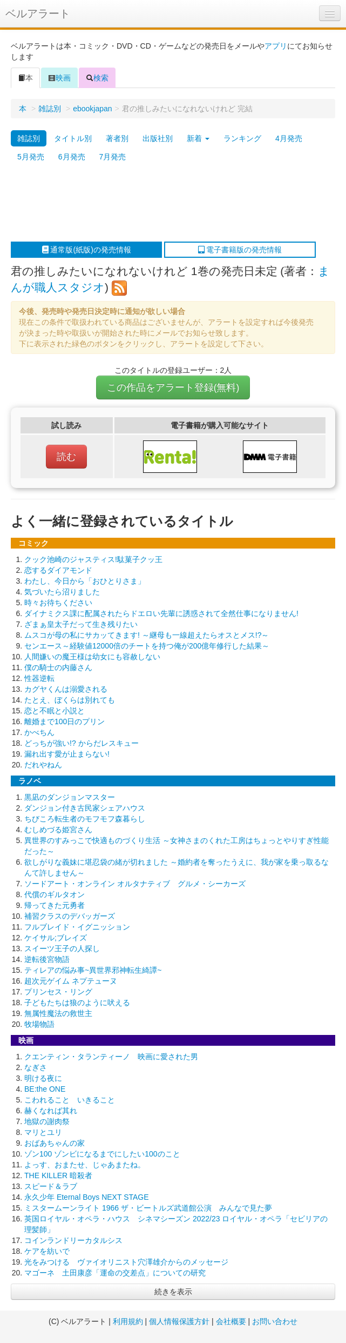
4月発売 (288, 138)
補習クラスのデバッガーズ (69, 916)
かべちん (39, 732)
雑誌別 (49, 108)
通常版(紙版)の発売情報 (86, 249)
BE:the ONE (44, 1089)
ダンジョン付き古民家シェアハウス (84, 808)
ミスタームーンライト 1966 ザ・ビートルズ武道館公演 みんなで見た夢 (148, 1208)
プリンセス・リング (58, 991)
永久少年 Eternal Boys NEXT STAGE (86, 1197)
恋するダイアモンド (58, 570)
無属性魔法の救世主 (58, 1013)
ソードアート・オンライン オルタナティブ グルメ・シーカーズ (135, 883)
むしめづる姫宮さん (58, 829)
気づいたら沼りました (62, 591)
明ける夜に (43, 1078)
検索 (97, 78)
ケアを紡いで (47, 1251)
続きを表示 (173, 1291)
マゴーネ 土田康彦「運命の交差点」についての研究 (115, 1272)
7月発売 (112, 156)
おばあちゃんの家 (54, 1143)
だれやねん (43, 764)
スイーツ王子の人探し (62, 948)
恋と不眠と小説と (54, 710)
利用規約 (128, 1321)
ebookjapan (92, 108)
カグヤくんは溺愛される (65, 689)
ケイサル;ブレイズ (55, 937)
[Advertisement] (167, 204)
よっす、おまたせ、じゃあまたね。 (84, 1164)
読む (66, 456)
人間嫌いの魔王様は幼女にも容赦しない (92, 656)
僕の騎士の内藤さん (58, 667)
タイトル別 (73, 138)
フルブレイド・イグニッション (77, 927)
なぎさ (35, 1067)
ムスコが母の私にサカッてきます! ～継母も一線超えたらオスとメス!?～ (146, 635)
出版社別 (158, 138)
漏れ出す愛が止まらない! (67, 754)
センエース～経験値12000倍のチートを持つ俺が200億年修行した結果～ (146, 646)
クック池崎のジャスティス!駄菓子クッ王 (93, 559)
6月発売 (71, 156)
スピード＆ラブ (50, 1186)
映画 (59, 78)
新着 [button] (198, 138)
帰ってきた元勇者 (54, 905)
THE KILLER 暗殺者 (58, 1175)
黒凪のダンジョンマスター (69, 797)
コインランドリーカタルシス (73, 1240)
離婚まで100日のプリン (64, 721)
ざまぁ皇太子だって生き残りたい (81, 624)
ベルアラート (37, 13)
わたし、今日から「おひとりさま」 (84, 581)
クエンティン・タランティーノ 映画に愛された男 (111, 1056)
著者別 (117, 138)
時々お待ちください (58, 602)
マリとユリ (43, 1132)
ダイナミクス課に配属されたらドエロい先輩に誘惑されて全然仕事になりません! (161, 613)
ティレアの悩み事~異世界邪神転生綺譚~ (92, 970)
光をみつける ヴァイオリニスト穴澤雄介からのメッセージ (126, 1262)
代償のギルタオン (54, 894)
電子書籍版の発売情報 (240, 249)
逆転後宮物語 (47, 959)
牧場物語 (39, 1024)
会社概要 (231, 1321)
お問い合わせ (274, 1321)
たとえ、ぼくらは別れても (69, 700)
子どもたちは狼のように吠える (77, 1002)
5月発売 (30, 156)
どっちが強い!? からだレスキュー (81, 743)
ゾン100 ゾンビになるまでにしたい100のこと (102, 1154)
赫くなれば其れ (50, 1110)
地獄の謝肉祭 (47, 1121)
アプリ (275, 46)
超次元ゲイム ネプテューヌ (70, 981)
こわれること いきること (69, 1099)
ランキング (242, 138)
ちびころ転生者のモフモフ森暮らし (84, 818)
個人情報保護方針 (179, 1321)
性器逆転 (39, 678)
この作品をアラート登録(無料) (173, 387)
